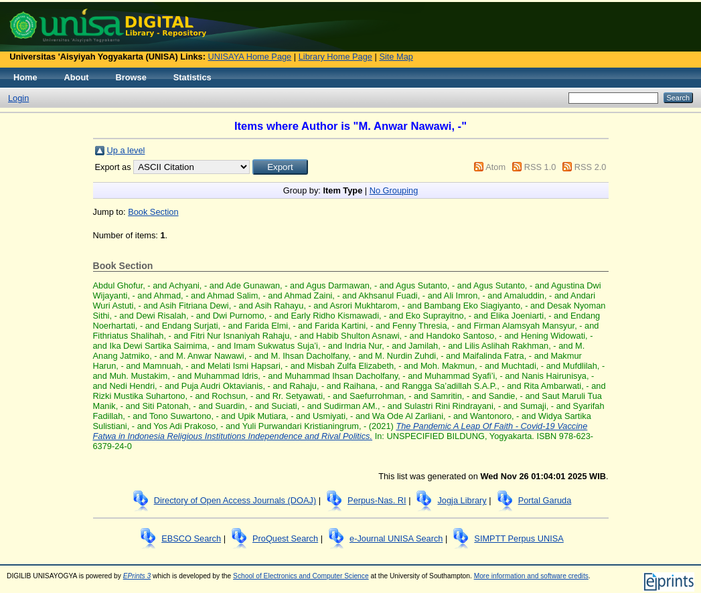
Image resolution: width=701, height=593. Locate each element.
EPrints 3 (137, 576)
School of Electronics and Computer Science (301, 576)
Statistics (192, 77)
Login (18, 98)
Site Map (396, 57)
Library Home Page (335, 57)
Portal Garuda (545, 500)
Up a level (126, 150)
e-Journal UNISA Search (396, 538)
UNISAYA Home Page (250, 57)
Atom (495, 167)
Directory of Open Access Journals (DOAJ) (235, 500)
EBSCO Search (191, 538)
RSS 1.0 (540, 167)
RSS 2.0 (590, 167)
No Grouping (394, 190)
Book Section (153, 212)
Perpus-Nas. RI (376, 500)
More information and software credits (531, 576)
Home (25, 77)
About (76, 77)
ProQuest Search (285, 538)
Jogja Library (461, 500)
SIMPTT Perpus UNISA (518, 538)
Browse (131, 77)
